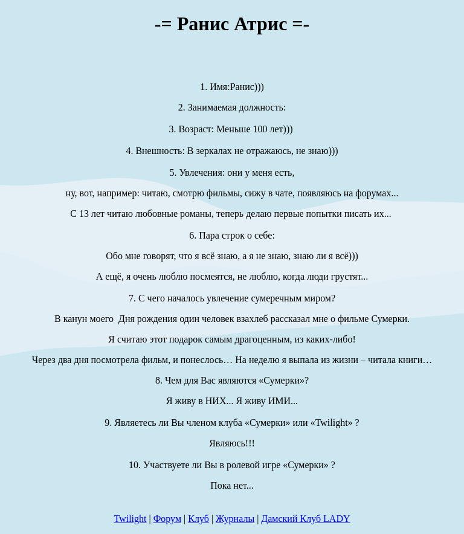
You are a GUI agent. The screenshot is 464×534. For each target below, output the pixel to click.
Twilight (130, 518)
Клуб (198, 518)
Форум (167, 518)
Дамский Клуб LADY (305, 518)
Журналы (235, 518)
